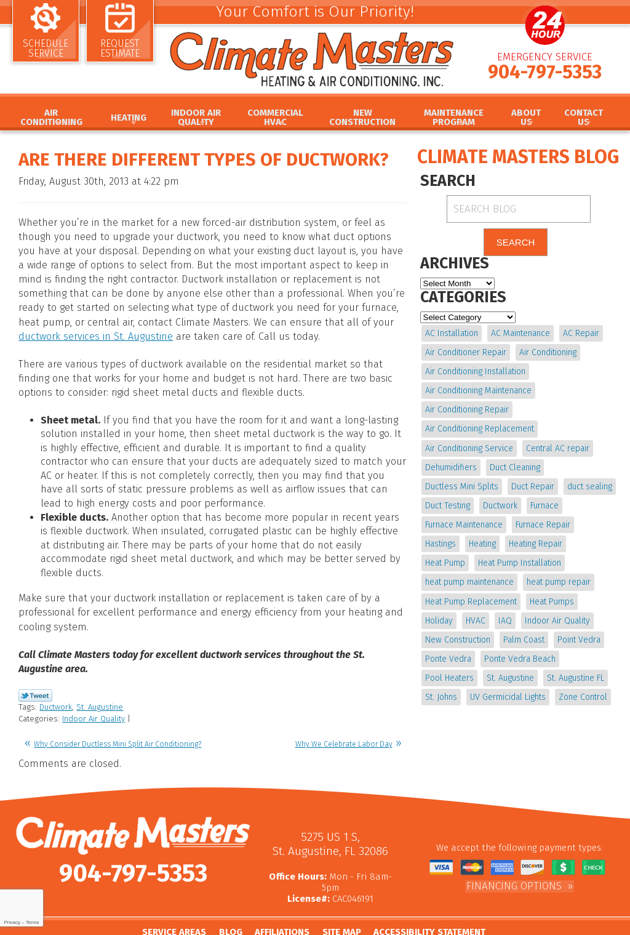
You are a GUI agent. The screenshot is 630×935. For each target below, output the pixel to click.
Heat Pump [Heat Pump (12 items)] (550, 539)
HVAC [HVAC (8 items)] (531, 595)
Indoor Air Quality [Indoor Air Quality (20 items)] (457, 614)
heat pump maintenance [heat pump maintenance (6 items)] (564, 558)
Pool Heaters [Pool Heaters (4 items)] (533, 651)
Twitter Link (35, 668)
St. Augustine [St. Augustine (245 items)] (448, 670)
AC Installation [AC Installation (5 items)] (451, 333)
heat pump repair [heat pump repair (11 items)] (457, 576)
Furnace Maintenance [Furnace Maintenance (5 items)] (464, 520)
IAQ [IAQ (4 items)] (560, 595)
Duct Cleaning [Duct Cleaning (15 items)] (514, 464)
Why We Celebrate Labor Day (344, 716)
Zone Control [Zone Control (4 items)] (537, 688)
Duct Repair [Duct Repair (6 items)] (532, 483)
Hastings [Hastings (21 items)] (597, 520)
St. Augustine (99, 679)
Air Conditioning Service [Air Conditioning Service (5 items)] (469, 445)
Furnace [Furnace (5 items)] (543, 502)
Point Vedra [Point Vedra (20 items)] (500, 632)
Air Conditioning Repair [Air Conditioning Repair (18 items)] (467, 408)
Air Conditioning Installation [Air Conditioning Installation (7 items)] (475, 371)
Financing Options (514, 856)
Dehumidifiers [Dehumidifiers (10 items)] (451, 464)
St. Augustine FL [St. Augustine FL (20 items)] (513, 670)
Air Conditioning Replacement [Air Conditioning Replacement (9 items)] (479, 427)
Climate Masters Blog (518, 157)
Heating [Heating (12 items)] (438, 539)
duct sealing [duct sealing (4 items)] (588, 483)
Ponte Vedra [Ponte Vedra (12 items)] (557, 632)
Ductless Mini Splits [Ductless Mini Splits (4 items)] (461, 483)
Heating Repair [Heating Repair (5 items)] (491, 539)
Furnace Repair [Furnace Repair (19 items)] (542, 520)
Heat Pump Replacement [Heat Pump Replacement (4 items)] (547, 576)
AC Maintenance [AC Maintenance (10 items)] (519, 333)
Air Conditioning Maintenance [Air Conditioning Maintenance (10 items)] (478, 389)
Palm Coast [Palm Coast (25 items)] (445, 632)
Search (515, 243)
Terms (32, 922)
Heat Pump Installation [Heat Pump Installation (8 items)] (466, 558)
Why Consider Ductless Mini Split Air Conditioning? (117, 716)
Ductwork (55, 679)
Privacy (12, 922)
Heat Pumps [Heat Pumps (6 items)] (447, 595)
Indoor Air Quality (93, 691)
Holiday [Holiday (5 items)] (495, 595)
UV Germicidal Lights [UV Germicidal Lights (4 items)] (463, 688)
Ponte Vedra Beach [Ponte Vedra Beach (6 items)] (460, 651)
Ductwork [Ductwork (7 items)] (499, 502)
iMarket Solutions (363, 926)
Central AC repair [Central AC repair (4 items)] (557, 445)
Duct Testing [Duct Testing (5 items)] (447, 502)
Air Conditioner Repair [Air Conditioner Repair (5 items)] (465, 352)
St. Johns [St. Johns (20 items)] (570, 670)
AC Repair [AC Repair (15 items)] (580, 333)
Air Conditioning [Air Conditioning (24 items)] (547, 352)
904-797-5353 (544, 76)
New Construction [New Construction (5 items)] (535, 614)
